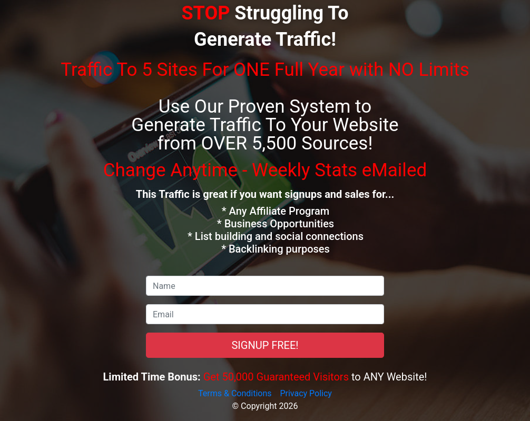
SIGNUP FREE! (264, 345)
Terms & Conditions (235, 393)
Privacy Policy (306, 393)
